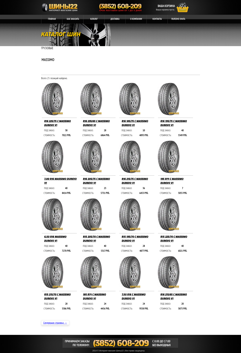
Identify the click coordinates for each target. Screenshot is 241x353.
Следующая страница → (55, 323)
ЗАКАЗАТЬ (73, 19)
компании (136, 19)
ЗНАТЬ (178, 19)
